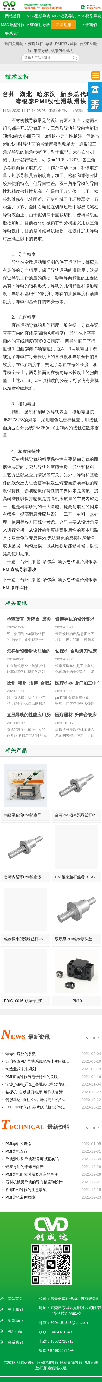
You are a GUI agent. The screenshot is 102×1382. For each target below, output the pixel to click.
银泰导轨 (41, 50)
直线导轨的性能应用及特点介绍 (37, 714)
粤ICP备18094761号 (56, 1350)
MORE (93, 1038)
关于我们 (89, 24)
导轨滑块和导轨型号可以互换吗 (32, 1159)
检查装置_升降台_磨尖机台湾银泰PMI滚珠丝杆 (52, 619)
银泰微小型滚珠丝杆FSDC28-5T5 (27, 939)
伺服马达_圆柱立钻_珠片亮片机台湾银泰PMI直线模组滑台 (37, 1099)
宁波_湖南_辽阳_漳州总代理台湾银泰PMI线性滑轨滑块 (37, 1084)
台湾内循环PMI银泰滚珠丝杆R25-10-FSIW (27, 877)
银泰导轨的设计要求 (74, 619)
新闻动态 (63, 24)
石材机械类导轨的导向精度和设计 (34, 1182)
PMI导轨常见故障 (20, 1197)
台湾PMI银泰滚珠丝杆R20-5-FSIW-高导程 (78, 815)
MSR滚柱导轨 (38, 24)
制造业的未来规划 (20, 1069)
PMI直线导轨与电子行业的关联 (31, 1076)
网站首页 (12, 16)
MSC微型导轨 (89, 16)
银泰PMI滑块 (62, 50)
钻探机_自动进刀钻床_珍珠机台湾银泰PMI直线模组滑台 (37, 1092)
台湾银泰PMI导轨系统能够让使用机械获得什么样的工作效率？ (37, 1061)
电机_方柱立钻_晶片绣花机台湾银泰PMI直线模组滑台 (37, 1107)
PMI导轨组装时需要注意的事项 (31, 1174)
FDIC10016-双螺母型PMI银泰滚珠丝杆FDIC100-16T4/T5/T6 (27, 1001)
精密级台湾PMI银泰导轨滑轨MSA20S (27, 815)
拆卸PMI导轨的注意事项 (26, 1189)
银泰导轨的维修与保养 (24, 1166)
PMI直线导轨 (66, 44)
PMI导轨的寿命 (18, 1143)
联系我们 (12, 33)
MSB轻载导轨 (63, 16)
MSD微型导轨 (12, 24)
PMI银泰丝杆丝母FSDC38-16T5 (78, 877)
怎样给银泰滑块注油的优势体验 (37, 651)
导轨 (49, 44)
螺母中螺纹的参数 (20, 1053)
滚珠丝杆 (35, 44)
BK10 (77, 1001)
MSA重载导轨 (38, 16)
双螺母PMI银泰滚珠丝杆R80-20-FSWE (78, 939)
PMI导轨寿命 (16, 1151)
